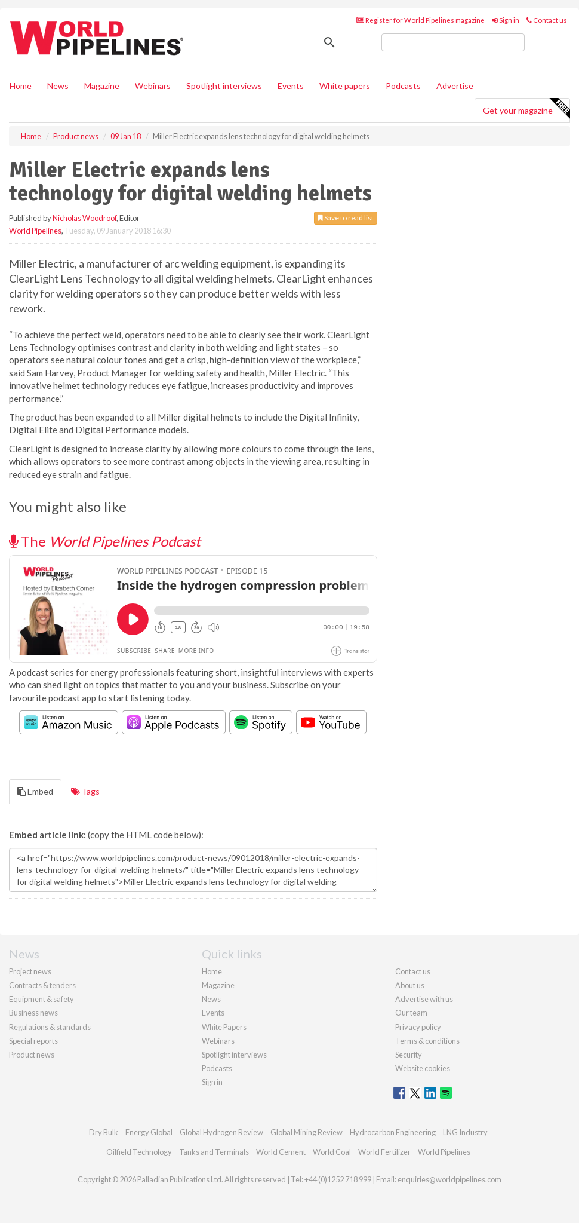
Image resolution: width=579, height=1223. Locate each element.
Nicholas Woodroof (84, 218)
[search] (453, 42)
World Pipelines (35, 230)
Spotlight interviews (224, 86)
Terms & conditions (427, 1041)
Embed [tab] (35, 791)
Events (291, 86)
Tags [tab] (85, 791)
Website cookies (422, 1068)
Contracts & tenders (42, 985)
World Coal (332, 1152)
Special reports (33, 1041)
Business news (33, 1012)
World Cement (281, 1152)
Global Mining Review (306, 1132)
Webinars (153, 86)
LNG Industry (465, 1132)
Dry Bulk (103, 1132)
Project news (30, 971)
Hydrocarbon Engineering (393, 1132)
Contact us (546, 20)
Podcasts (403, 86)
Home (21, 86)
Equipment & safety (41, 999)
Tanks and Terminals (214, 1152)
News (211, 999)
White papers (344, 86)
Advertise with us (424, 999)
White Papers (224, 1027)
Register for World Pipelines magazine (420, 20)
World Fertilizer (384, 1152)
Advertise (454, 86)
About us (409, 985)
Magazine (101, 86)
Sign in (505, 20)
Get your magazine (526, 109)
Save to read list (346, 217)
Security (408, 1054)
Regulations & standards (50, 1027)
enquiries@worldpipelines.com (449, 1179)
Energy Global (149, 1132)
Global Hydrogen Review (221, 1132)
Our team (411, 1012)
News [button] (58, 86)
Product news (31, 1054)
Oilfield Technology (139, 1152)
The (105, 541)
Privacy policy (418, 1027)
